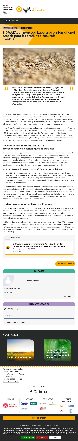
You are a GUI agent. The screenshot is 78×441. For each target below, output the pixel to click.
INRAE (9, 316)
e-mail (9, 292)
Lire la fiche (68, 296)
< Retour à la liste (65, 264)
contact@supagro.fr (11, 381)
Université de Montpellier (16, 322)
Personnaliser (55, 437)
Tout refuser (42, 437)
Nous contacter (39, 418)
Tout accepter (28, 437)
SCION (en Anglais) (13, 309)
